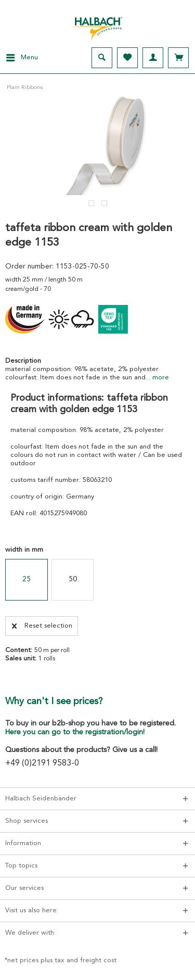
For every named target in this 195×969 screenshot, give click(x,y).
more (159, 377)
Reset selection (42, 623)
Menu (22, 55)
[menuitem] (19, 57)
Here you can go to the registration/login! (75, 732)
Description (23, 361)
